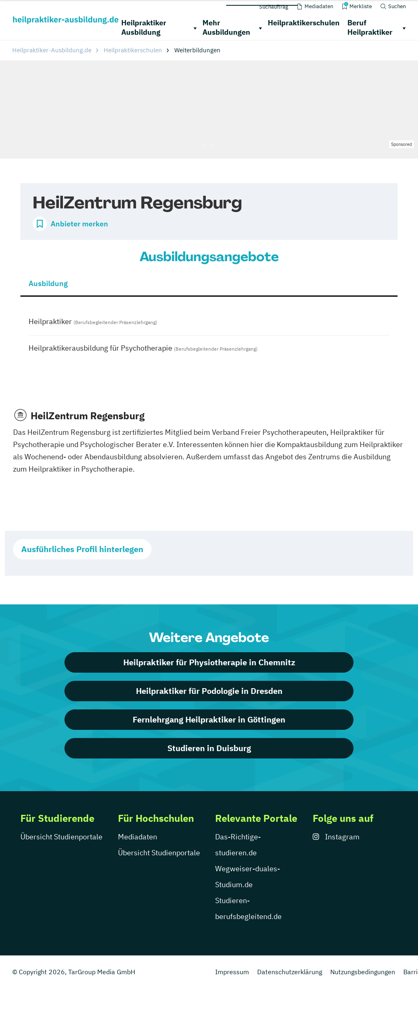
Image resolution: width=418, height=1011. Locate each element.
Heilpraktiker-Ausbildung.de (51, 50)
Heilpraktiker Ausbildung (143, 27)
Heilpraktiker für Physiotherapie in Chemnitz (209, 662)
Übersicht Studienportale (61, 836)
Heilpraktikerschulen (304, 22)
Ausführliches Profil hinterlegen (82, 549)
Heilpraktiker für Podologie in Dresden (209, 690)
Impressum (232, 972)
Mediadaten (137, 836)
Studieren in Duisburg (209, 748)
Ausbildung (48, 283)
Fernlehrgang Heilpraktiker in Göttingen (209, 719)
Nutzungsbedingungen (362, 972)
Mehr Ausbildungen (226, 27)
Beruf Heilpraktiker (369, 27)
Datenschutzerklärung (289, 972)
